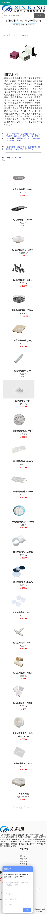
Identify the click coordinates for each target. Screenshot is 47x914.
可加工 (28, 158)
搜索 (39, 15)
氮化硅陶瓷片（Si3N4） (23, 220)
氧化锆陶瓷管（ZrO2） (23, 552)
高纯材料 (17, 136)
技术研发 (23, 861)
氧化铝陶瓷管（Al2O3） (23, 673)
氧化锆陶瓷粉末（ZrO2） (23, 522)
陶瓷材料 (10, 138)
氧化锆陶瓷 (21, 147)
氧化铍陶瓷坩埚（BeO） (23, 733)
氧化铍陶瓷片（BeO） (23, 763)
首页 (15, 35)
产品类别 (23, 859)
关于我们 (23, 856)
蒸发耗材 (26, 136)
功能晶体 (36, 138)
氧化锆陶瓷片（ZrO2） (23, 582)
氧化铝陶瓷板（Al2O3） (23, 612)
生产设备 (23, 864)
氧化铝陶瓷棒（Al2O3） (23, 643)
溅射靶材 (35, 136)
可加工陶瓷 (29, 149)
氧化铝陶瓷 (11, 147)
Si (20, 158)
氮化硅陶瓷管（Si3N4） (23, 280)
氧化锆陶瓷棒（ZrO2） (23, 491)
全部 (8, 134)
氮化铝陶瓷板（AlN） (23, 340)
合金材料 (24, 134)
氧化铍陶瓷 (18, 149)
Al (13, 158)
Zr (23, 158)
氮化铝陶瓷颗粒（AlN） (23, 431)
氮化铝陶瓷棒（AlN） (23, 371)
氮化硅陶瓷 (32, 147)
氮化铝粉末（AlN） (23, 401)
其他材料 (19, 141)
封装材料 (19, 138)
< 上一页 (17, 807)
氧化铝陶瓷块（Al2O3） (23, 703)
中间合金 (32, 134)
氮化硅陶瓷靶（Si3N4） (23, 189)
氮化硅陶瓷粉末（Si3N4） (23, 250)
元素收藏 (10, 141)
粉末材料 (27, 138)
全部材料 (6, 2)
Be (16, 158)
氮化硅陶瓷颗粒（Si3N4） (23, 310)
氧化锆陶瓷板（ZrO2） (23, 461)
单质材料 (15, 134)
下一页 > (29, 807)
